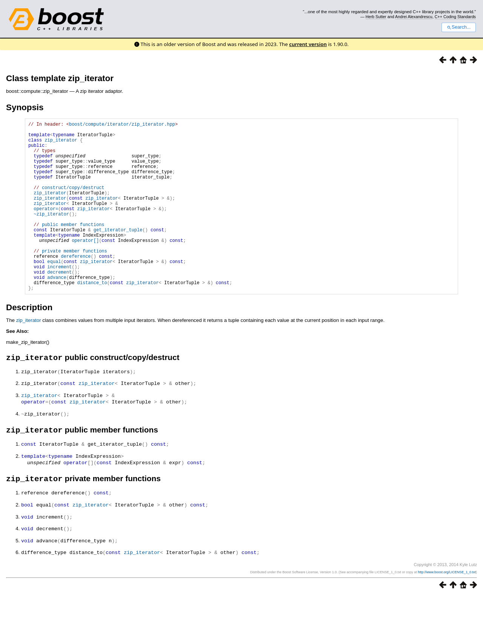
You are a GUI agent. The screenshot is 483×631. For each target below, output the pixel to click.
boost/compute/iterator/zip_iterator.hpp (122, 125)
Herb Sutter (376, 16)
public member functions (73, 247)
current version (308, 44)
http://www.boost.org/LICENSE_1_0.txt (447, 607)
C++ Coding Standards (455, 16)
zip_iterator (61, 144)
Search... (459, 27)
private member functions (74, 279)
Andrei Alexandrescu (413, 16)
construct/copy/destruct (73, 202)
